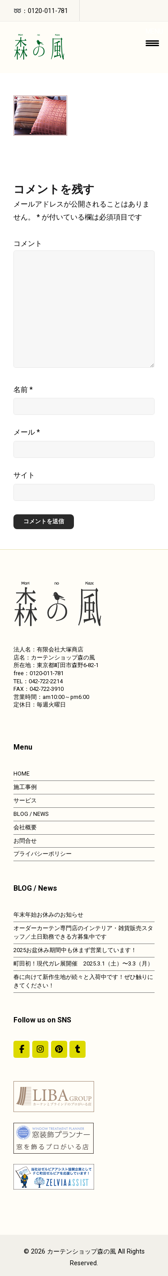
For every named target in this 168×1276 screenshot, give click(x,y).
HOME (21, 773)
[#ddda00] (21, 1049)
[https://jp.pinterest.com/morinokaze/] (59, 1049)
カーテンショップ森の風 (81, 1251)
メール (26, 432)
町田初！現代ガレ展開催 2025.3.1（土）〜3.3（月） (83, 963)
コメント (27, 243)
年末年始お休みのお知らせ (48, 914)
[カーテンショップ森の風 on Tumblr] (77, 1049)
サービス (25, 800)
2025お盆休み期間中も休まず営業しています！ (75, 950)
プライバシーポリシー (42, 853)
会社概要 (25, 827)
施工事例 (25, 787)
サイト (24, 475)
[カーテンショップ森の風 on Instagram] (40, 1049)
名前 (23, 389)
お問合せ (25, 840)
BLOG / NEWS (30, 813)
